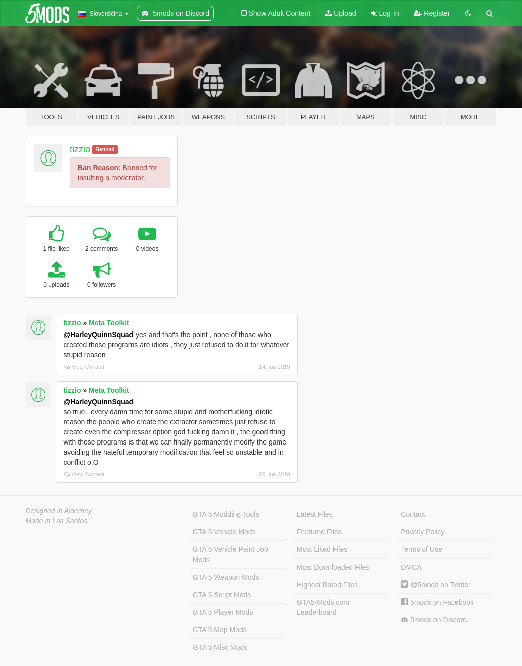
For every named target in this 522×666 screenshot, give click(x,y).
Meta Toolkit (109, 323)
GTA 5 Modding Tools (226, 514)
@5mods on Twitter (435, 584)
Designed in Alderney (59, 511)
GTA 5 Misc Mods (220, 647)
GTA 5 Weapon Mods (226, 577)
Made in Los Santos (57, 521)
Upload (340, 13)
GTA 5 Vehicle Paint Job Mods (230, 554)
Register (432, 13)
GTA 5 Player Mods (223, 612)
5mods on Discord (434, 620)
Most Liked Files (322, 549)
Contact (413, 514)
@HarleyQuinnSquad (99, 334)
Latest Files (315, 514)
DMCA (411, 567)
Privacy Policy (422, 532)
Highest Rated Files (327, 585)
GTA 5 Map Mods (220, 630)
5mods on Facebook (437, 602)
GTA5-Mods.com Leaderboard (323, 607)
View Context (84, 367)
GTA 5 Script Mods (222, 595)
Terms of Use (421, 549)
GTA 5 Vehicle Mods (224, 532)
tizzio (80, 149)
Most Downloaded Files (333, 567)
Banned (105, 149)
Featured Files (319, 532)
